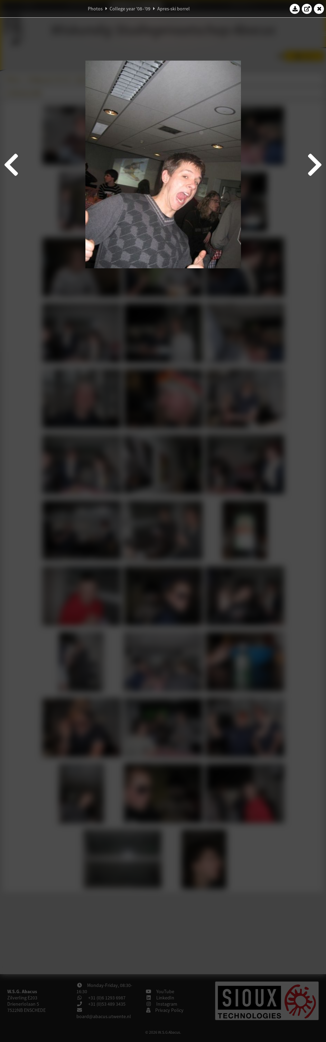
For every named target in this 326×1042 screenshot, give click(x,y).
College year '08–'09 (130, 9)
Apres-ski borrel (173, 9)
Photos (95, 9)
